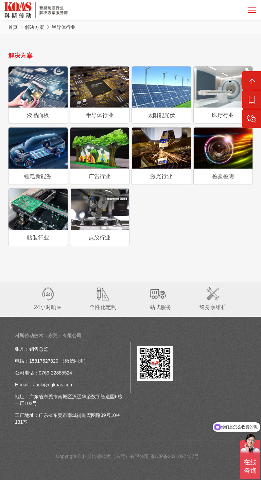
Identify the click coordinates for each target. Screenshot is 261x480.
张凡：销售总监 (31, 349)
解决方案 (34, 27)
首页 (13, 27)
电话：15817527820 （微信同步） (51, 361)
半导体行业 (63, 27)
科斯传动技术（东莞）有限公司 (48, 335)
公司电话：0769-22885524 (43, 373)
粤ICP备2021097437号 (174, 456)
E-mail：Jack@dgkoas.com (44, 384)
